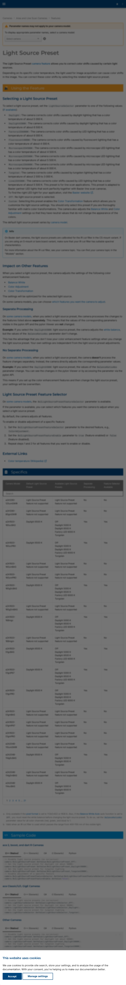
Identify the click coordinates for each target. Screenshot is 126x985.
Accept (12, 976)
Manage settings (38, 976)
